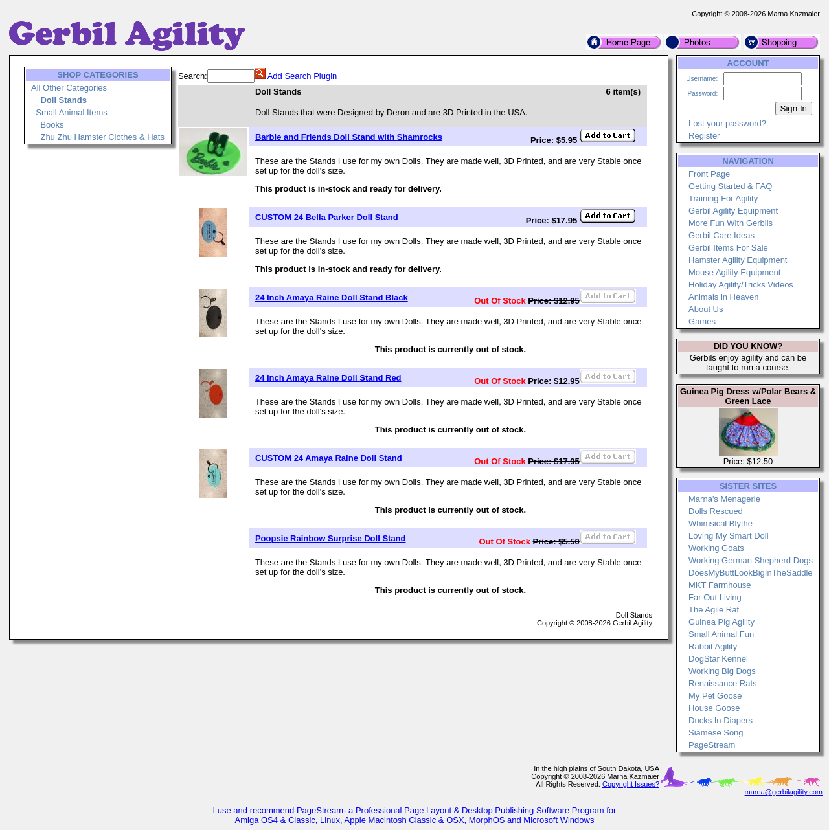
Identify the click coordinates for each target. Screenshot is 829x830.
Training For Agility (723, 198)
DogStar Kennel (718, 659)
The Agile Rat (713, 609)
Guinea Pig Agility (721, 622)
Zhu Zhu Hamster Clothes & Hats (102, 137)
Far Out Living (715, 597)
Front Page (709, 174)
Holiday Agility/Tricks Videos (740, 284)
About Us (705, 309)
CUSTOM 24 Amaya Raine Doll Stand (328, 458)
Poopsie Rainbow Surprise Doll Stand (330, 538)
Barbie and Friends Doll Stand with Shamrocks (348, 137)
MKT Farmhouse (719, 585)
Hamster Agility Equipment (737, 260)
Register (704, 135)
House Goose (714, 708)
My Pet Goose (715, 696)
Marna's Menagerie (724, 499)
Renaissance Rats (722, 683)
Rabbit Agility (712, 646)
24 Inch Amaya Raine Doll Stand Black (331, 297)
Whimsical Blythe (720, 523)
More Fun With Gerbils (730, 223)
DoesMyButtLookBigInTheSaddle (750, 573)
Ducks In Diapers (720, 720)
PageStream (711, 745)
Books (51, 124)
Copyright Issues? (630, 784)
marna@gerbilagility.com (784, 792)
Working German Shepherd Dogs (750, 560)
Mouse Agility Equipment (734, 272)
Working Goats (716, 548)
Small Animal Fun (721, 634)
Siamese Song (716, 732)
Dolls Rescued (715, 511)
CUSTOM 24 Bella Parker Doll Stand (326, 217)
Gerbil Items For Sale (728, 247)
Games (702, 321)
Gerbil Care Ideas (721, 235)
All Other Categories (69, 88)
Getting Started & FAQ (730, 186)
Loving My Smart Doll (728, 536)
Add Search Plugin (302, 76)
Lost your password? (727, 123)
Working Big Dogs (722, 671)
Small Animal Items (72, 112)
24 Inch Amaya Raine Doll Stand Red (328, 378)
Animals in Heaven (723, 297)
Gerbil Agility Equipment (733, 211)
